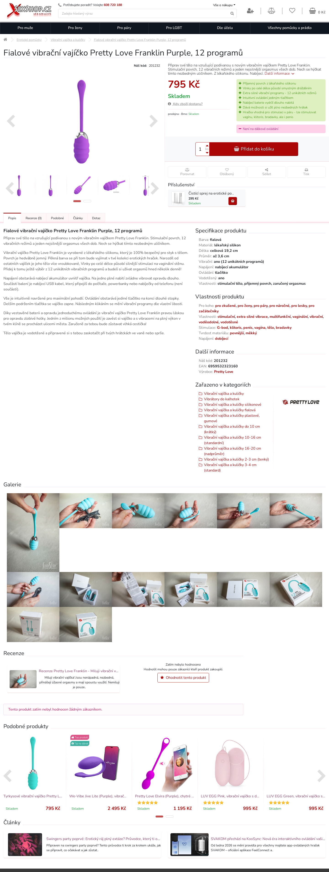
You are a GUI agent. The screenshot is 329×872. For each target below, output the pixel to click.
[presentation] (10, 121)
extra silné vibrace (252, 316)
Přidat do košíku (254, 149)
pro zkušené (225, 305)
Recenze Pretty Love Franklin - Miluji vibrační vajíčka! (82, 671)
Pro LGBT (174, 27)
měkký (251, 333)
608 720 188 (113, 5)
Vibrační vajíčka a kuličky (224, 393)
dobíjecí (221, 338)
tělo (270, 327)
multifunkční (280, 316)
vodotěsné (229, 322)
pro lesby (299, 305)
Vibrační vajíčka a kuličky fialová (229, 410)
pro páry (261, 305)
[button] (77, 201)
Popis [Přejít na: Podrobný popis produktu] (12, 218)
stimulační (226, 316)
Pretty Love (223, 371)
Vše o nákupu (223, 5)
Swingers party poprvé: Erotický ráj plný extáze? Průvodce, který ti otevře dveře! (111, 838)
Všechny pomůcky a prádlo (290, 27)
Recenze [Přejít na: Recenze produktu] (34, 218)
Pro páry (124, 27)
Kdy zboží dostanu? (185, 104)
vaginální (300, 316)
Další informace (280, 73)
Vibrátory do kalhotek (221, 399)
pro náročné (279, 305)
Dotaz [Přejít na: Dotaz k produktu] (96, 218)
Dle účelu (225, 27)
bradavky (284, 327)
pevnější (237, 333)
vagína (259, 327)
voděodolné (209, 322)
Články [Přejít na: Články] (78, 218)
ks (207, 149)
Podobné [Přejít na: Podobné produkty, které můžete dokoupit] (57, 218)
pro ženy (245, 305)
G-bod (222, 327)
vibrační (316, 316)
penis (247, 327)
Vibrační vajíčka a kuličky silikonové (232, 404)
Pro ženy (75, 27)
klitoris (235, 327)
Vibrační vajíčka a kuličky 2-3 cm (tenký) (236, 459)
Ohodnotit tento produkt (183, 677)
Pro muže (25, 27)
